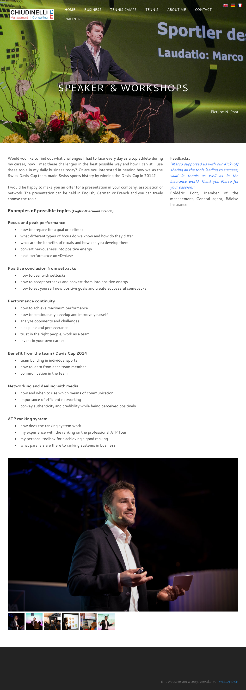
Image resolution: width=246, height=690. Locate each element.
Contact (203, 9)
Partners (74, 19)
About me (176, 9)
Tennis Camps (123, 9)
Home (70, 9)
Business (93, 9)
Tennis (152, 9)
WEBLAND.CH (228, 681)
